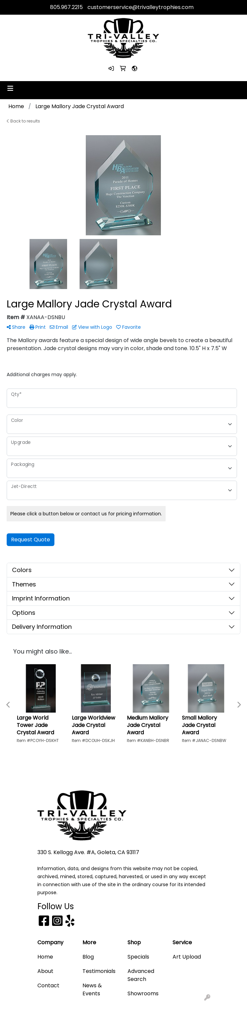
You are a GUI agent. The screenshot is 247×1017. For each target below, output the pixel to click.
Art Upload (187, 957)
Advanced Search (141, 975)
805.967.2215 (66, 7)
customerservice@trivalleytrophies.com (140, 7)
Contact (48, 985)
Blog (88, 957)
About (45, 971)
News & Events (92, 989)
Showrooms (143, 993)
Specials (138, 957)
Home (45, 957)
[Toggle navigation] (10, 88)
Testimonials (98, 971)
